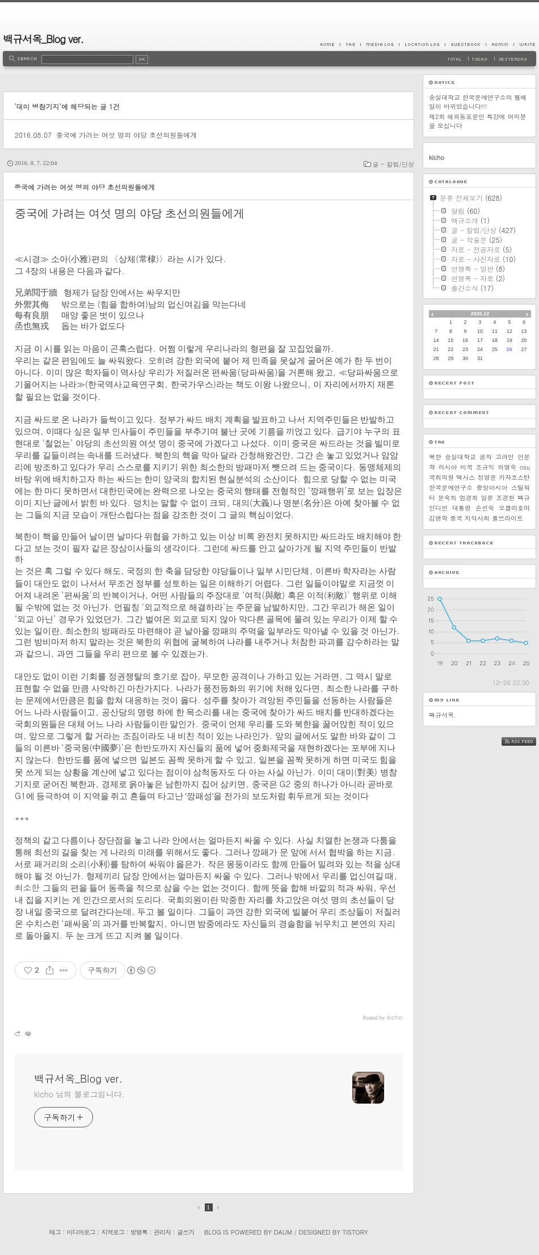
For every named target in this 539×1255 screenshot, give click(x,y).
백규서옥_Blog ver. (43, 39)
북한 (435, 457)
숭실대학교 (460, 457)
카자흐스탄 (514, 477)
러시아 (448, 467)
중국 (456, 518)
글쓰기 (185, 1232)
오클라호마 (514, 508)
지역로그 (113, 1232)
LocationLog (422, 44)
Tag (350, 44)
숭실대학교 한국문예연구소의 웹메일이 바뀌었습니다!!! (478, 102)
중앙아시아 (492, 487)
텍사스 (465, 477)
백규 (523, 497)
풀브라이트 (507, 518)
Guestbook (465, 44)
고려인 (504, 457)
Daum (283, 1232)
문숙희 (447, 497)
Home (330, 44)
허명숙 (507, 467)
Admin (499, 44)
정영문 (487, 477)
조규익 (485, 467)
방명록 (139, 1232)
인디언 (438, 508)
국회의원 (441, 477)
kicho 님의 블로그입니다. (79, 1094)
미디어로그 (81, 1232)
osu (525, 467)
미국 (466, 467)
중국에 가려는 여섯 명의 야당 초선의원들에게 (126, 135)
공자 (485, 457)
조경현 (505, 497)
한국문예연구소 (451, 487)
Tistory (355, 1232)
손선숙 (484, 508)
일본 (487, 497)
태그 (54, 1232)
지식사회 (477, 518)
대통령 (461, 508)
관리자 (162, 1232)
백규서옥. (442, 715)
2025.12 (480, 313)
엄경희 (469, 497)
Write (524, 44)
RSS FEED (527, 741)
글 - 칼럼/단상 (393, 164)
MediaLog (379, 44)
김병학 (438, 518)
